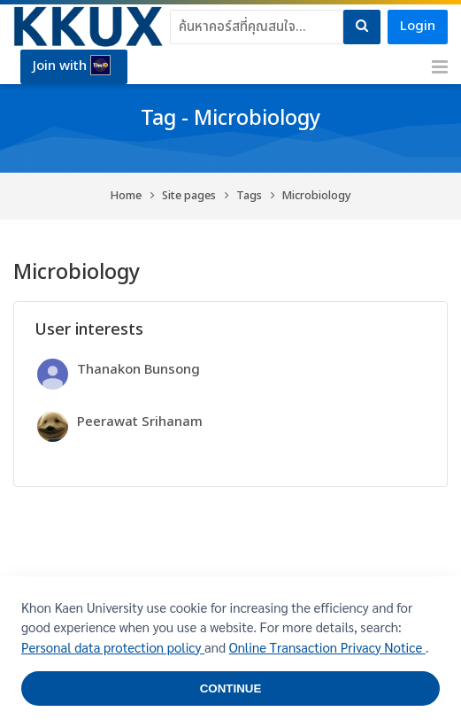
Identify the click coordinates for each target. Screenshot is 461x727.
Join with (72, 65)
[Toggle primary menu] (440, 67)
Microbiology (316, 196)
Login (417, 26)
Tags (249, 196)
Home (126, 196)
